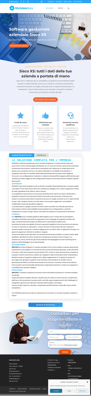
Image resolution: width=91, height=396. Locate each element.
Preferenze (82, 391)
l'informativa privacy (70, 345)
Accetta (56, 391)
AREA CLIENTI (68, 1)
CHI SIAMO (59, 1)
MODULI (41, 155)
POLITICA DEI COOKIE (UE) (17, 391)
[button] (87, 382)
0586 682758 (14, 1)
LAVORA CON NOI (34, 389)
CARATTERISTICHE (22, 155)
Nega (69, 391)
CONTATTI (51, 1)
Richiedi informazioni (19, 46)
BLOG (44, 389)
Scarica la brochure (45, 305)
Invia (65, 352)
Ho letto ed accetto (63, 345)
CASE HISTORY (77, 1)
